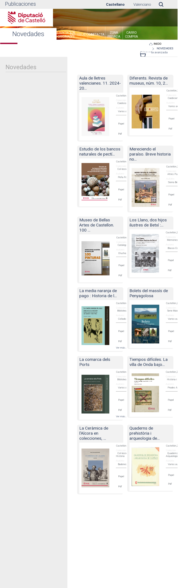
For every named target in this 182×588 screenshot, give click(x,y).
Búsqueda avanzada (154, 54)
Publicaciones (20, 4)
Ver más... (121, 347)
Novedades (172, 48)
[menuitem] (64, 35)
